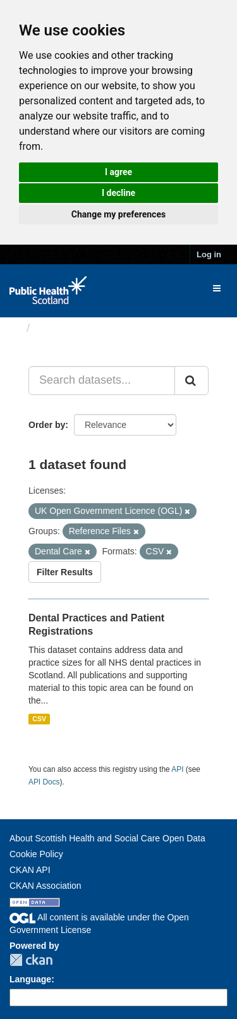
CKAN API (30, 870)
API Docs (44, 782)
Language (30, 979)
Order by (46, 425)
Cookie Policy (36, 854)
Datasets (59, 328)
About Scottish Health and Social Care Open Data (107, 838)
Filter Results (65, 572)
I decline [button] (118, 193)
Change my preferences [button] (118, 214)
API (177, 769)
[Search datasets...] (101, 380)
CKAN (30, 960)
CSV (39, 719)
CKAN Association (45, 886)
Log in (209, 254)
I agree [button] (118, 172)
